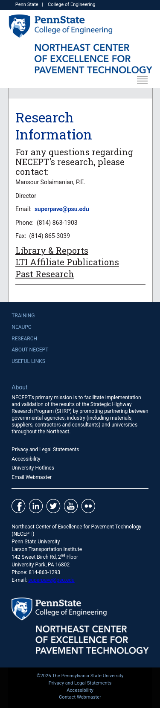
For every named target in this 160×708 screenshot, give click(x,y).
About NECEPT (30, 350)
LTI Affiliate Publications (67, 261)
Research (24, 339)
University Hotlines (33, 468)
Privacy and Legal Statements (45, 450)
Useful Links (28, 361)
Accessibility (26, 459)
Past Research (44, 273)
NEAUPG (22, 327)
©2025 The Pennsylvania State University (80, 676)
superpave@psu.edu (62, 209)
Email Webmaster (32, 477)
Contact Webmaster (80, 697)
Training (23, 316)
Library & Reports (51, 250)
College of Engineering (72, 4)
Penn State (26, 4)
